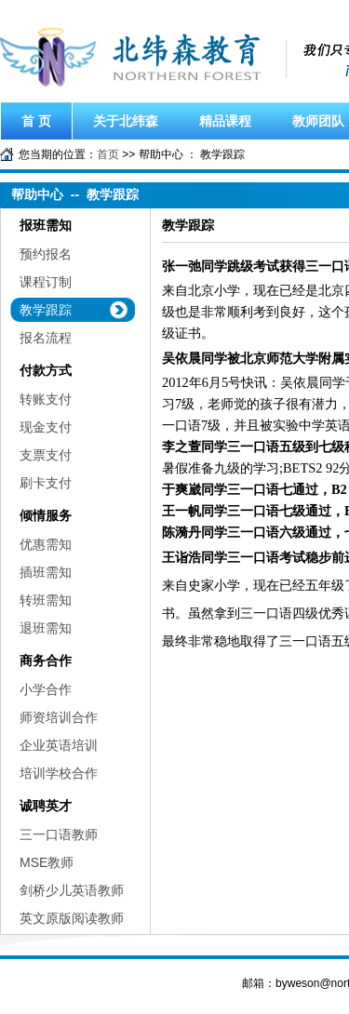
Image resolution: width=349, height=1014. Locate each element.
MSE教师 (47, 862)
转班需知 (46, 600)
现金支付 (46, 427)
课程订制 (46, 281)
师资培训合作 (59, 717)
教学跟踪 (46, 309)
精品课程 (225, 120)
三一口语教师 (59, 834)
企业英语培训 (59, 745)
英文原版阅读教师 (72, 918)
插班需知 (46, 572)
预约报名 (46, 254)
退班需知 (46, 627)
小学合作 (46, 689)
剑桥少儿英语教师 (72, 890)
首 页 (36, 120)
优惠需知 (46, 544)
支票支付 (46, 454)
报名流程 (46, 337)
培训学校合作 (59, 773)
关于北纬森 (125, 120)
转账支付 (46, 399)
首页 (108, 154)
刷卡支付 (46, 482)
